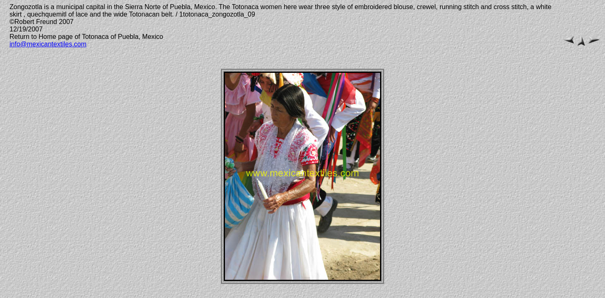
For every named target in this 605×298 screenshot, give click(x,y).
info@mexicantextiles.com (48, 44)
